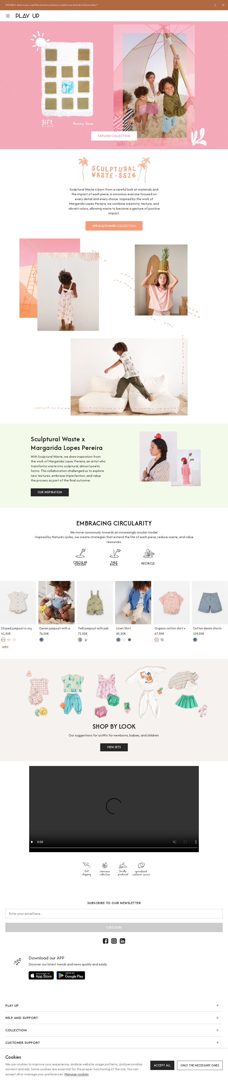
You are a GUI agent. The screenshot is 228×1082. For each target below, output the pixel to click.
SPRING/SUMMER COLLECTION (114, 226)
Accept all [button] (162, 1065)
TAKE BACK (114, 563)
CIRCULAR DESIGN (80, 563)
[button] (10, 15)
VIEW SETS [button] (114, 747)
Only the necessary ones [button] (200, 1065)
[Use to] (41, 975)
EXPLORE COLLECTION (114, 136)
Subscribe (114, 927)
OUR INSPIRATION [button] (50, 492)
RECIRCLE (148, 563)
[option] (108, 5)
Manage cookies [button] (76, 1074)
